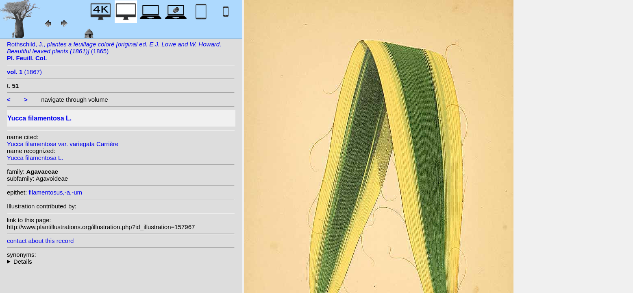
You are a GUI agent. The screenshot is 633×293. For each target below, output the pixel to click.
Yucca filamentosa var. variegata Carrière (62, 143)
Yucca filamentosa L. (35, 157)
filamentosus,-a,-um (55, 192)
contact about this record (40, 240)
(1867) (24, 71)
